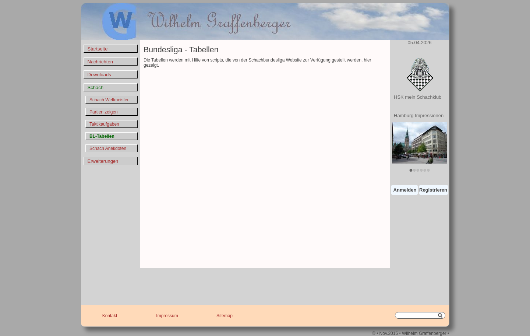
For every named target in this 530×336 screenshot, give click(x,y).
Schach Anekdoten (107, 148)
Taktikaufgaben (104, 124)
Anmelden (405, 190)
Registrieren (433, 190)
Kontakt (109, 315)
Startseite (98, 49)
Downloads (99, 74)
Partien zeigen (103, 112)
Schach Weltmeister (108, 99)
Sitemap (224, 315)
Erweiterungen (103, 161)
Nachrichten (100, 61)
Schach (95, 87)
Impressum (167, 315)
